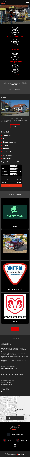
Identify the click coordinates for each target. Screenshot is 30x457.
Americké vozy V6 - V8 (15, 258)
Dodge (15, 321)
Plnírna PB (6, 145)
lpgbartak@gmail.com (17, 9)
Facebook (5, 392)
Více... (15, 126)
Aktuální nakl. (5, 177)
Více (15, 329)
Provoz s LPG (5, 179)
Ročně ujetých (5, 174)
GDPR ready (21, 454)
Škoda (15, 226)
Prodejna (6, 148)
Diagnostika (7, 158)
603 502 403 (4, 360)
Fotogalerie (15, 74)
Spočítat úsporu (11, 185)
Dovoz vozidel (7, 155)
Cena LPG (4, 168)
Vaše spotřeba (5, 171)
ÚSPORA (4, 182)
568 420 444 (16, 12)
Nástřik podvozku (15, 62)
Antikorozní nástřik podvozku (15, 289)
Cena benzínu (5, 166)
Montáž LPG (15, 49)
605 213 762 (4, 356)
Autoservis (6, 139)
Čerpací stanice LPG (15, 36)
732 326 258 (16, 16)
